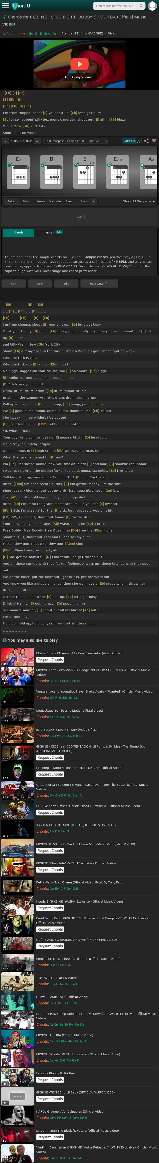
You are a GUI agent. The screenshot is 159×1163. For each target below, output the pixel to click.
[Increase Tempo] (37, 141)
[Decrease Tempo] (5, 141)
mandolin (55, 201)
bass (84, 201)
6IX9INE (38, 17)
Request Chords (50, 660)
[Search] (141, 6)
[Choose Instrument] (94, 201)
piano (26, 201)
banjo (69, 201)
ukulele (40, 201)
